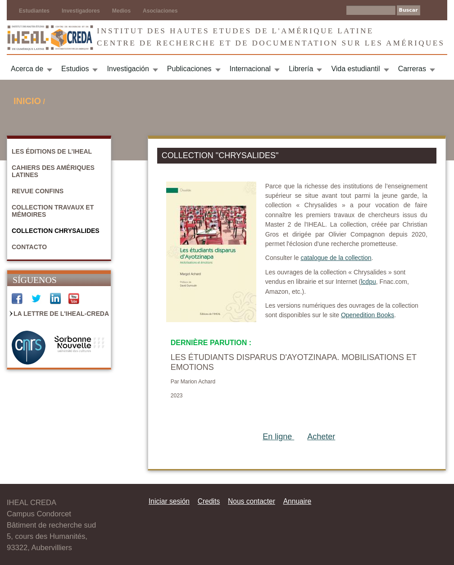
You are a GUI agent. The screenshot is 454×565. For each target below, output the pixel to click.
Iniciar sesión (169, 501)
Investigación (128, 69)
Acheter (321, 436)
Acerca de (27, 69)
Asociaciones (160, 11)
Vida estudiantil (355, 69)
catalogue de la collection (335, 257)
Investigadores (81, 11)
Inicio (27, 101)
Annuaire (297, 501)
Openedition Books (367, 315)
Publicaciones (189, 69)
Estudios (75, 69)
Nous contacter (251, 501)
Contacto (29, 247)
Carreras (412, 69)
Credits (209, 501)
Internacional (250, 69)
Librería (301, 69)
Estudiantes (34, 11)
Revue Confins (38, 191)
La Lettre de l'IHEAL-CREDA (61, 313)
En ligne (278, 436)
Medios (121, 11)
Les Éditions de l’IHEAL (52, 151)
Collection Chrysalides (56, 230)
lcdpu (368, 281)
